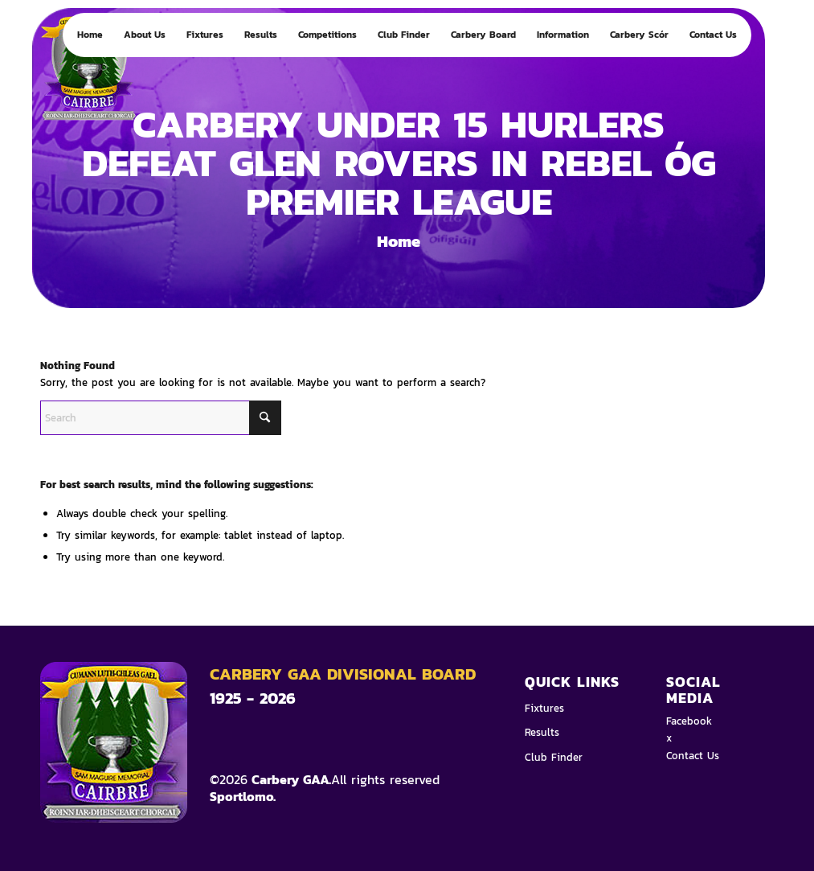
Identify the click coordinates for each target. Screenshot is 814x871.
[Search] (160, 418)
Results (542, 732)
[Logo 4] (104, 74)
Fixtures (544, 708)
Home (398, 241)
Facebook (689, 721)
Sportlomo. (243, 796)
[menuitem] (90, 34)
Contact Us (692, 755)
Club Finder (554, 757)
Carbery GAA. (289, 779)
